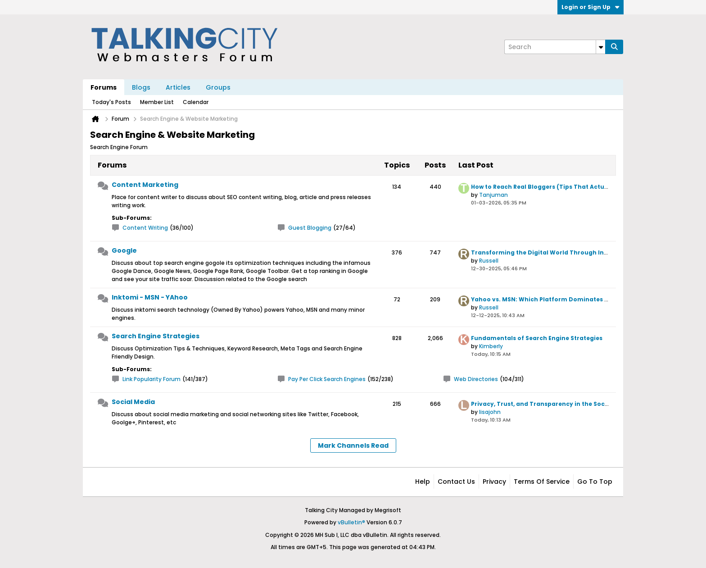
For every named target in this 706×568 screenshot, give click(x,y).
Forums (104, 87)
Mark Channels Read (353, 445)
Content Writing (145, 228)
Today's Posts (111, 102)
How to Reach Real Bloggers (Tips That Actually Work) (553, 187)
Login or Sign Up (590, 7)
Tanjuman (493, 195)
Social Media (133, 401)
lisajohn (490, 412)
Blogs (141, 87)
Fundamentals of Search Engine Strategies (536, 338)
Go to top (594, 481)
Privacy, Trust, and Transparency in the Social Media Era (557, 404)
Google (124, 250)
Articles (178, 87)
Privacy (494, 481)
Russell (488, 260)
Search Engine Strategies (155, 336)
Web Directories (476, 379)
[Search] (554, 47)
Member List (157, 102)
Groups (218, 87)
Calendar (195, 102)
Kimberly (491, 346)
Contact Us (456, 481)
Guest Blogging (309, 228)
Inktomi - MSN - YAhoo (150, 297)
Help (422, 481)
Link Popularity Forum (151, 379)
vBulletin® (351, 522)
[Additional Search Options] (601, 47)
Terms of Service (542, 481)
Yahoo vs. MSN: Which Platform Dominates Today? (549, 299)
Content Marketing (145, 184)
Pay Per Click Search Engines (327, 379)
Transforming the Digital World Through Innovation (551, 252)
